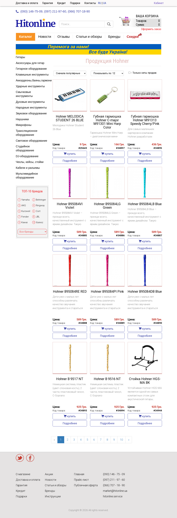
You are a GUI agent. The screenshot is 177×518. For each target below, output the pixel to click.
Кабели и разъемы (28, 167)
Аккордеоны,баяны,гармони (32, 80)
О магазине (23, 474)
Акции (49, 474)
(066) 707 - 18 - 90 (114, 485)
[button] (25, 37)
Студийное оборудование (25, 148)
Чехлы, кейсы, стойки (29, 162)
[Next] (128, 439)
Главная (79, 474)
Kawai (24, 222)
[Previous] (54, 439)
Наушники (22, 119)
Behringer (41, 199)
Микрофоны (23, 125)
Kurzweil (25, 211)
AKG (23, 205)
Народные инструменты (31, 107)
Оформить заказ (151, 29)
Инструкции (53, 496)
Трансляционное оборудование (26, 132)
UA (104, 3)
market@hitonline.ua (115, 490)
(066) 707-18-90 (79, 11)
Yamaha (25, 199)
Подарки (75, 3)
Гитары (20, 57)
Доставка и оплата (27, 3)
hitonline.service (113, 496)
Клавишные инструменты (32, 74)
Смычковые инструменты (24, 94)
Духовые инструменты (30, 101)
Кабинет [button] (159, 3)
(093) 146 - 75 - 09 (114, 474)
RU (99, 3)
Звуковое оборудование (31, 113)
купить (70, 153)
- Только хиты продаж (142, 72)
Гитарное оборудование (31, 68)
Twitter (20, 458)
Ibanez (39, 222)
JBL (38, 216)
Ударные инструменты (30, 86)
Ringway (40, 205)
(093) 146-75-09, (31, 11)
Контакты (90, 3)
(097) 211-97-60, (55, 11)
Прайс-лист (81, 479)
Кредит (61, 3)
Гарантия (47, 3)
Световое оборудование (31, 140)
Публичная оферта (86, 485)
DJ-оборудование (27, 156)
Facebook (30, 458)
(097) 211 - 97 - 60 (114, 479)
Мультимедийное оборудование (27, 175)
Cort (38, 211)
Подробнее (70, 160)
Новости (50, 479)
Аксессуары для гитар (30, 63)
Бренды (50, 490)
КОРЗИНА (124, 21)
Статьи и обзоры (55, 485)
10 (121, 439)
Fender (25, 216)
